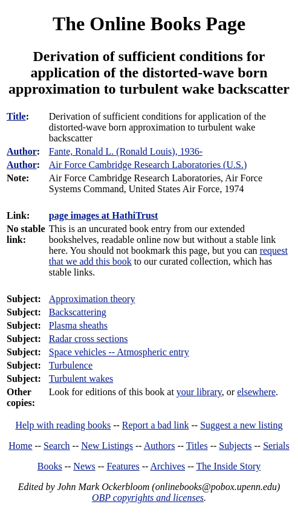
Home (20, 445)
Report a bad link (155, 425)
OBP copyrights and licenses (148, 497)
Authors (159, 445)
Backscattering (77, 312)
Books (49, 466)
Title (16, 116)
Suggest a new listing (241, 425)
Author (22, 151)
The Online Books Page (149, 23)
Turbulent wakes (81, 378)
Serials (276, 445)
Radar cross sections (88, 339)
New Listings (107, 445)
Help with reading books (63, 425)
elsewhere (256, 392)
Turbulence (70, 365)
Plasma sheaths (78, 325)
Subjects (235, 445)
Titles (197, 445)
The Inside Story (228, 466)
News (84, 466)
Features (122, 466)
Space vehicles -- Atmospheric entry (119, 352)
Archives (167, 466)
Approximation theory (92, 299)
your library (199, 392)
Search (57, 445)
